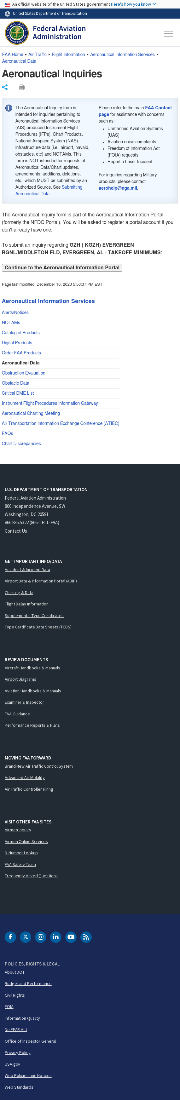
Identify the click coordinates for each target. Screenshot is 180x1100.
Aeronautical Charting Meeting (31, 413)
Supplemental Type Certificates (34, 615)
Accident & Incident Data (27, 569)
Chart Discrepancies (21, 444)
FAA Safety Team (20, 864)
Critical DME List (18, 393)
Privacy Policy (18, 1052)
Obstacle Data (15, 383)
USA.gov (12, 1064)
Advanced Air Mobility (25, 777)
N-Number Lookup (21, 853)
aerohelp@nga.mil (118, 188)
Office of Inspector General (30, 1041)
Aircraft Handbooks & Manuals (32, 668)
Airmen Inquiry (18, 830)
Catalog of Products (21, 333)
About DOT (15, 972)
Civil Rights (15, 995)
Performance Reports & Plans (32, 725)
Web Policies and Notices (28, 1075)
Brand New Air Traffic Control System (39, 766)
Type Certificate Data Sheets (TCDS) (38, 627)
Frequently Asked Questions (31, 876)
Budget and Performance (28, 983)
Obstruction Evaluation (23, 373)
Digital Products (17, 343)
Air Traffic (37, 55)
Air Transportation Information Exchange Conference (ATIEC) (60, 423)
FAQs (7, 434)
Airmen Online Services (26, 841)
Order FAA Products (21, 353)
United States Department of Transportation (50, 13)
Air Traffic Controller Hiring (29, 789)
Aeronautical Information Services (122, 55)
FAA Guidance (17, 714)
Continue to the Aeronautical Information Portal (62, 267)
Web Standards (19, 1087)
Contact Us (16, 531)
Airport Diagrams (20, 679)
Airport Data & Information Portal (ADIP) (41, 581)
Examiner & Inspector (24, 702)
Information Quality (22, 1018)
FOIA (9, 1006)
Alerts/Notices (15, 313)
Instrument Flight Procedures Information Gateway (50, 403)
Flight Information (68, 55)
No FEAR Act (16, 1029)
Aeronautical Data (19, 61)
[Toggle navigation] (168, 34)
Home (12, 55)
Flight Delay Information (27, 604)
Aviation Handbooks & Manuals (33, 691)
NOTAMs (11, 323)
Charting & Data (19, 592)
